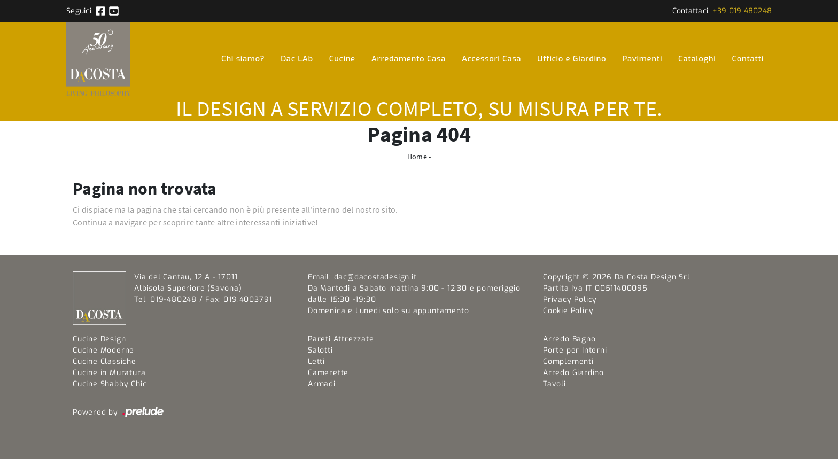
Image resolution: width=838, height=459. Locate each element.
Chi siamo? (243, 58)
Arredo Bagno (569, 339)
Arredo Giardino (573, 373)
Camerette (328, 373)
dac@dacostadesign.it (375, 277)
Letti (316, 361)
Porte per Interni (575, 350)
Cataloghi (697, 58)
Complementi (568, 361)
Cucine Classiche (104, 361)
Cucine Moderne (103, 350)
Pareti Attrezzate (341, 339)
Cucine (342, 58)
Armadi (322, 384)
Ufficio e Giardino (571, 58)
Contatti (748, 58)
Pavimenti (642, 58)
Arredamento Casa (408, 58)
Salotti (320, 350)
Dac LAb (297, 58)
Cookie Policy (568, 311)
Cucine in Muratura (109, 373)
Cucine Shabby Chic (109, 384)
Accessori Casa (491, 58)
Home (417, 156)
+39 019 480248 (742, 11)
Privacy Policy (570, 299)
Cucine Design (99, 339)
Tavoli (554, 384)
